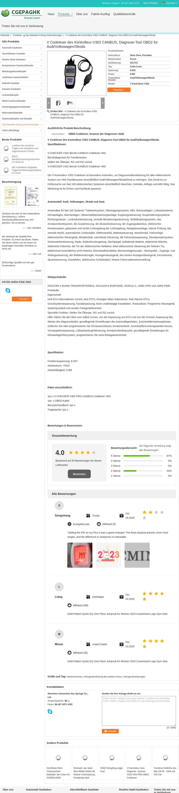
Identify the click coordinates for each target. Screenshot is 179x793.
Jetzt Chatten (150, 3)
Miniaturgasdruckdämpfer (14, 71)
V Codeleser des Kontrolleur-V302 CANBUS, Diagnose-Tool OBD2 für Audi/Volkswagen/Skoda (73, 114)
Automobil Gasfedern (12, 48)
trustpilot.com (81, 524)
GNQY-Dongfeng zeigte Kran (111, 770)
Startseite (4, 35)
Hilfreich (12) (80, 652)
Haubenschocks (74, 676)
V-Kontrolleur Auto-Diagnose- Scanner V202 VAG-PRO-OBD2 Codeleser (138, 773)
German (172, 2)
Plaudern (120, 90)
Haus (51, 14)
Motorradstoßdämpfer (12, 112)
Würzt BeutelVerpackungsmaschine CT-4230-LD (26, 159)
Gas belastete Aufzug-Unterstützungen (43, 35)
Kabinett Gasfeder (10, 83)
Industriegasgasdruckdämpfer (16, 107)
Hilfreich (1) (108, 524)
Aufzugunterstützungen (134, 676)
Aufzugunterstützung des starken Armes (102, 676)
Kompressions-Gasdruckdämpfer (17, 65)
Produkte (63, 14)
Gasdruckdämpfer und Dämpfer (17, 118)
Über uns (82, 14)
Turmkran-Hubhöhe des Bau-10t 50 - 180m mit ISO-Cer (165, 771)
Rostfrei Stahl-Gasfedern (14, 59)
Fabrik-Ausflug (100, 14)
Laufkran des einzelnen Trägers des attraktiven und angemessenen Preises (25, 148)
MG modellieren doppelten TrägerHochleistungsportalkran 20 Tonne (26, 170)
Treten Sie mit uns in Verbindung (22, 26)
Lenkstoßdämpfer (10, 95)
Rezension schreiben (79, 475)
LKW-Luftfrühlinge (10, 130)
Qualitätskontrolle (124, 14)
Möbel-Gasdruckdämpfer (14, 101)
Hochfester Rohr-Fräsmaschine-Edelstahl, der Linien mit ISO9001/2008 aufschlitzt (58, 774)
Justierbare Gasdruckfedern (15, 77)
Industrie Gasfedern (11, 89)
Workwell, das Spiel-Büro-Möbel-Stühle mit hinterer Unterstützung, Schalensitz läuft (84, 773)
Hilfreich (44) (80, 605)
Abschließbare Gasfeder (13, 53)
